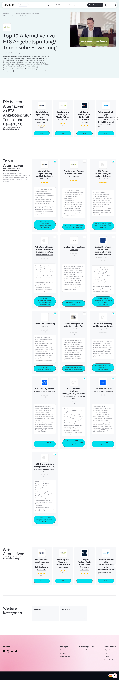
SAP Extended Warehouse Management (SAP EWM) (73, 394)
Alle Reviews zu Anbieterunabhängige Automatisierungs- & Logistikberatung (44, 305)
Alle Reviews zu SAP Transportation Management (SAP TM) (44, 523)
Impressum (93, 675)
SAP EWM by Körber (44, 392)
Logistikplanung (39, 292)
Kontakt (106, 656)
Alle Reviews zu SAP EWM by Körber (44, 447)
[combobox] (112, 675)
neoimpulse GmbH (103, 332)
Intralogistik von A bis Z (74, 250)
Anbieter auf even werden (87, 650)
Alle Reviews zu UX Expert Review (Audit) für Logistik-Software (103, 229)
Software (63, 653)
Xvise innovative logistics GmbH (104, 128)
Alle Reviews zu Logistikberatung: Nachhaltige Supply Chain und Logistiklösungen (103, 305)
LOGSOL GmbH (41, 125)
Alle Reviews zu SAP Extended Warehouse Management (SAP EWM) (74, 446)
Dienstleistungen (65, 656)
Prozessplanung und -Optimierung (73, 291)
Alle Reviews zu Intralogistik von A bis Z (73, 307)
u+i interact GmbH (84, 125)
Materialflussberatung (45, 327)
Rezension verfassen (94, 6)
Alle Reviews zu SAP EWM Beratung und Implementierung (103, 371)
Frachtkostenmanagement (42, 510)
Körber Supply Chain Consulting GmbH (44, 394)
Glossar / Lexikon (109, 660)
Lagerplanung (45, 216)
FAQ (105, 653)
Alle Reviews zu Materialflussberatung (44, 372)
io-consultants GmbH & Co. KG (103, 260)
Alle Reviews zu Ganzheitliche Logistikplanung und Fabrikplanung (45, 228)
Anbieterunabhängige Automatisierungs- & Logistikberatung (45, 252)
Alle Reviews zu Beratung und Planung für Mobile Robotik (74, 230)
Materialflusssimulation (77, 217)
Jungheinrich (44, 329)
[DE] (112, 675)
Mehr (41, 137)
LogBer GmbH (74, 253)
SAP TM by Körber (103, 392)
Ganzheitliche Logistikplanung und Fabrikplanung (44, 177)
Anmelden (109, 6)
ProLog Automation (21, 56)
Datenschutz (102, 675)
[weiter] (116, 122)
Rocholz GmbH (74, 332)
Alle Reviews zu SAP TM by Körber (103, 447)
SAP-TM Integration (47, 433)
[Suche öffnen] (24, 6)
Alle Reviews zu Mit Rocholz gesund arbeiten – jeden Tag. (73, 372)
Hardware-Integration (69, 219)
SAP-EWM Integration (40, 435)
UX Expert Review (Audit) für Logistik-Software (103, 177)
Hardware (63, 650)
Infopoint (107, 650)
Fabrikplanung (38, 218)
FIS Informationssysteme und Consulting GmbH (74, 400)
